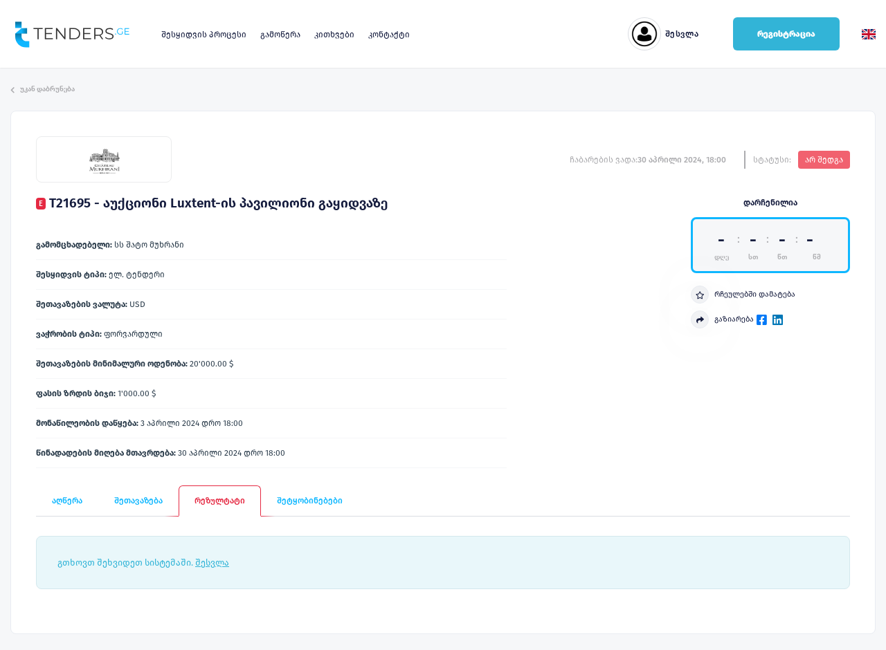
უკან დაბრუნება (42, 89)
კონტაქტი (389, 34)
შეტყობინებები (310, 500)
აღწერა (67, 500)
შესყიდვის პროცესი (203, 34)
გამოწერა (280, 34)
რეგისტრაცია (786, 34)
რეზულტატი (220, 500)
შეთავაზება (138, 500)
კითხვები (334, 34)
